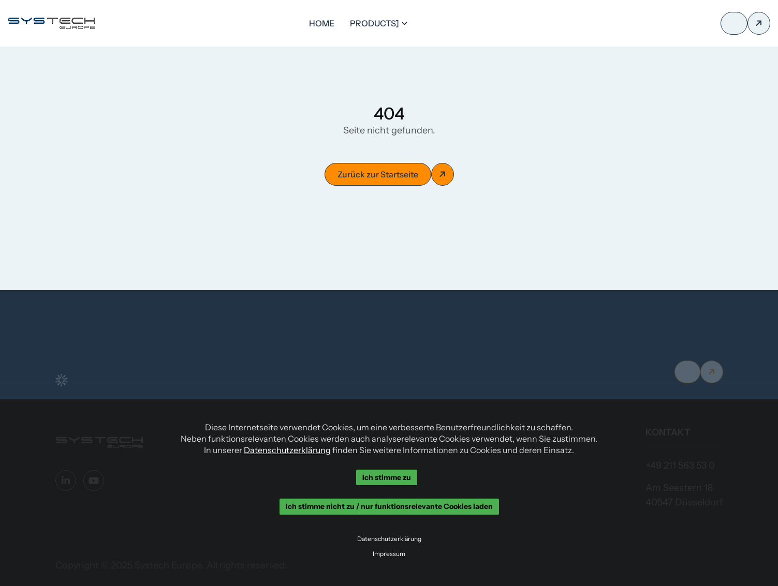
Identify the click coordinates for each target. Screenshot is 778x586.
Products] (374, 23)
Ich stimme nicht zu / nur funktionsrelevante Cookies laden (389, 507)
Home (321, 23)
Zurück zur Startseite (377, 174)
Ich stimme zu (386, 477)
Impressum (389, 554)
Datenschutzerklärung (287, 450)
